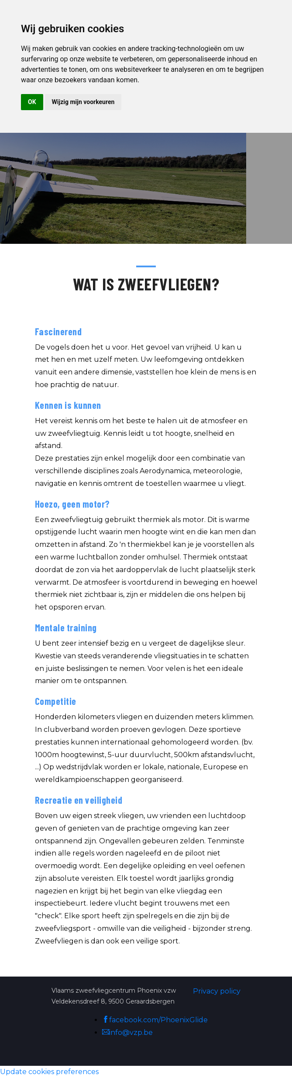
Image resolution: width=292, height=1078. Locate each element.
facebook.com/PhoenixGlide (155, 1020)
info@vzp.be (127, 1032)
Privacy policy (216, 991)
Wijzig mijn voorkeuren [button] (83, 101)
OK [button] (32, 101)
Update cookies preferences (49, 1072)
